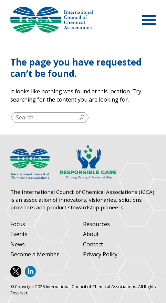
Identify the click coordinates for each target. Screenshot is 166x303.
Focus (17, 224)
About (91, 234)
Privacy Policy (100, 254)
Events (19, 234)
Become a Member (34, 254)
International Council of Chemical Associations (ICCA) (51, 20)
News (17, 244)
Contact (93, 244)
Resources (96, 224)
